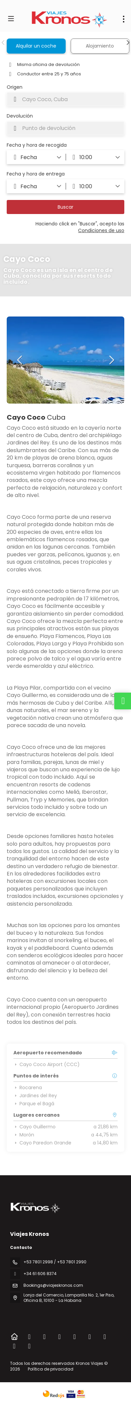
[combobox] (65, 99)
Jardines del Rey (35, 1095)
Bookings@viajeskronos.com (53, 1285)
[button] (3, 43)
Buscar (65, 207)
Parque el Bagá (33, 1103)
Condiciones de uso (101, 230)
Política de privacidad (50, 1369)
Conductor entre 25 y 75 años (44, 74)
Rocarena (27, 1087)
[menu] (124, 19)
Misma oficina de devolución (43, 65)
